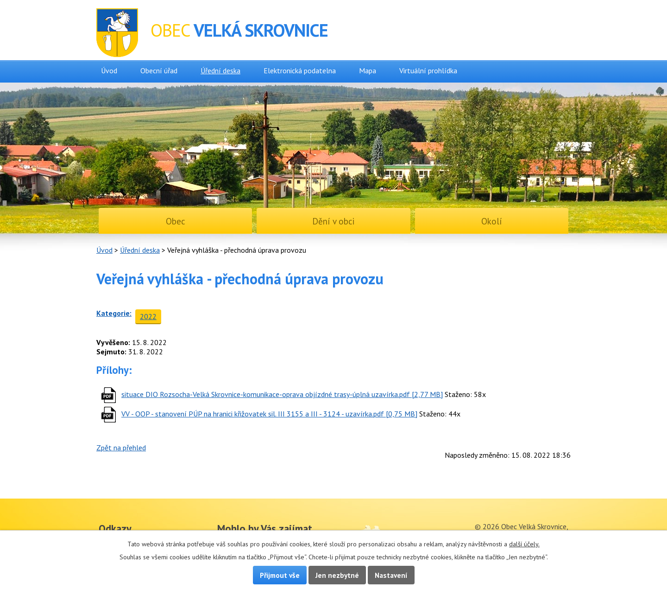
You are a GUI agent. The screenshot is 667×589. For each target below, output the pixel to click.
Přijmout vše (280, 575)
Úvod (109, 70)
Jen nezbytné (337, 575)
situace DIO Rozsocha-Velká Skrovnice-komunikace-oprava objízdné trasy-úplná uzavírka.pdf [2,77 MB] (282, 394)
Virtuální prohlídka (428, 70)
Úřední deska (220, 70)
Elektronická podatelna (300, 70)
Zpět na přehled (121, 447)
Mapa (367, 70)
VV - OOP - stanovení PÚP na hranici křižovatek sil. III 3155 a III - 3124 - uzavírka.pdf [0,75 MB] (269, 413)
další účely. (524, 544)
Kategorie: (114, 313)
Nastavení (391, 575)
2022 (148, 316)
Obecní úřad (158, 70)
